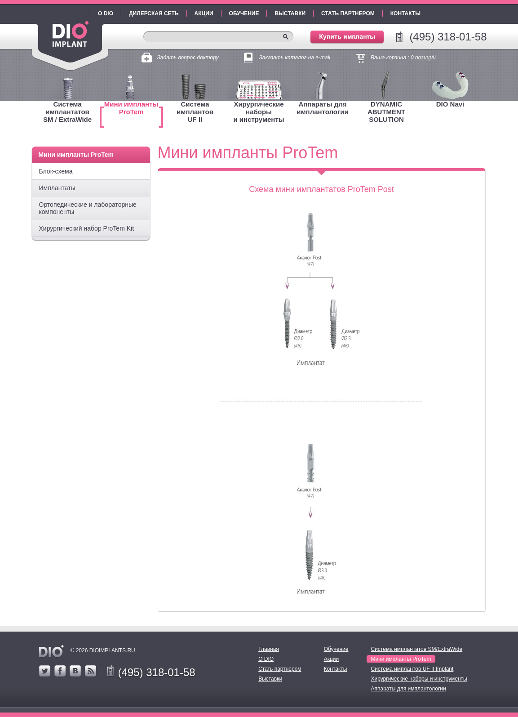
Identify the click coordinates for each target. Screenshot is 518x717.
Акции (204, 13)
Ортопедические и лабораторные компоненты (88, 208)
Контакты (405, 13)
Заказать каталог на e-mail (294, 57)
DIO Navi (450, 104)
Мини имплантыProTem (131, 108)
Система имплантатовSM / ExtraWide (67, 111)
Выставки (289, 13)
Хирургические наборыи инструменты (258, 111)
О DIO (105, 13)
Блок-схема (56, 171)
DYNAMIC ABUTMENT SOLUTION (386, 111)
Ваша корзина (388, 57)
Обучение (244, 13)
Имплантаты (57, 187)
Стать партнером (348, 13)
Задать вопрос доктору (188, 57)
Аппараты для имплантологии (322, 108)
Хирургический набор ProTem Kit (86, 228)
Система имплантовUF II (195, 111)
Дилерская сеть (154, 13)
